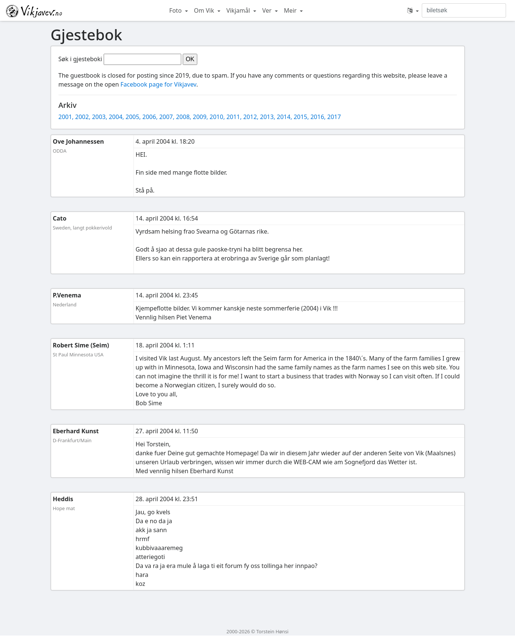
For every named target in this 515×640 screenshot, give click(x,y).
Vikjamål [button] (239, 10)
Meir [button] (291, 10)
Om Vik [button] (205, 10)
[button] (413, 10)
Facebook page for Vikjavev (158, 84)
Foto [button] (176, 10)
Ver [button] (267, 10)
